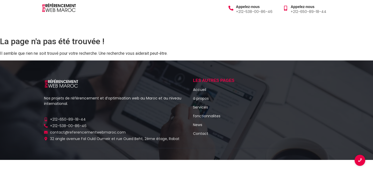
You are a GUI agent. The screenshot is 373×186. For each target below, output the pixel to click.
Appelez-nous (248, 7)
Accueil (50, 25)
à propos (74, 25)
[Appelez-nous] (230, 8)
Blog (121, 25)
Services (101, 25)
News (197, 124)
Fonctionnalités (148, 25)
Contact (180, 25)
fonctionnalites (206, 116)
